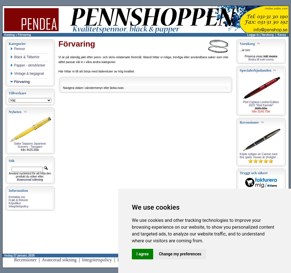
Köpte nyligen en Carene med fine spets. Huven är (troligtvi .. (259, 156)
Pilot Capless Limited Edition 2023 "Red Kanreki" (261, 104)
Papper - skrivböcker (27, 65)
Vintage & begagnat (27, 74)
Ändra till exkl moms (261, 59)
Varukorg (267, 34)
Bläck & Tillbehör (25, 57)
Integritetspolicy (18, 206)
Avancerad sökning (59, 259)
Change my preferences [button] (180, 254)
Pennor (17, 49)
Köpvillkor (15, 203)
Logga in (253, 34)
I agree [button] (142, 254)
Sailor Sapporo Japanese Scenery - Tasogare (30, 145)
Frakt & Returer (18, 200)
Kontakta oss (17, 197)
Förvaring (24, 34)
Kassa (282, 34)
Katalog (9, 34)
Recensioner (25, 259)
